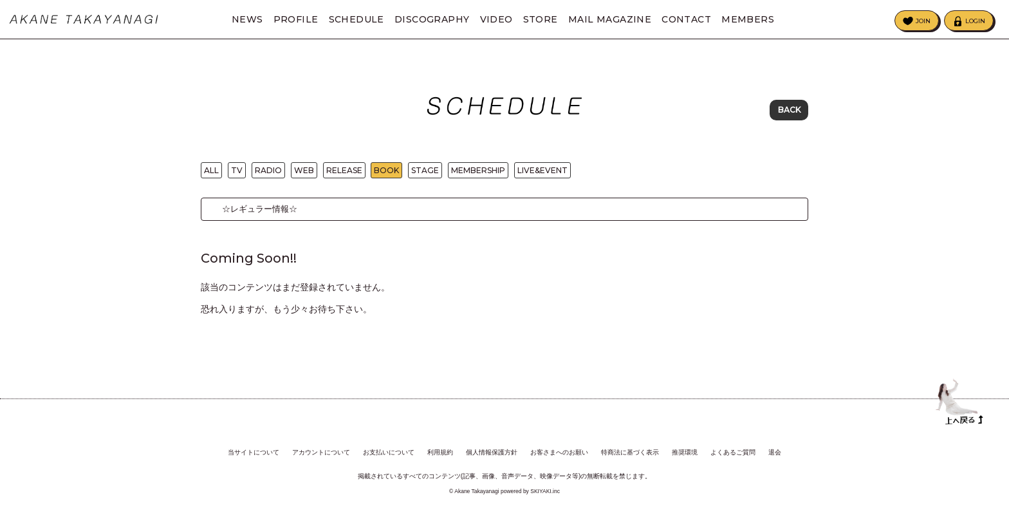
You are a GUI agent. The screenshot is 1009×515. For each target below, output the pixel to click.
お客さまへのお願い (559, 452)
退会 (774, 452)
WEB (304, 174)
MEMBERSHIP (478, 174)
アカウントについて (321, 452)
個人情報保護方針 (491, 452)
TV (237, 174)
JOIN (923, 21)
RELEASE (344, 174)
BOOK (386, 174)
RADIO (268, 174)
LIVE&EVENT (542, 174)
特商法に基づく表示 (630, 452)
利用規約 (440, 452)
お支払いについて (388, 452)
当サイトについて (253, 452)
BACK (789, 110)
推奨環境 (685, 452)
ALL (211, 174)
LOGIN (975, 21)
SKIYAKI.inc (545, 492)
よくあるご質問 (732, 452)
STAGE (425, 174)
